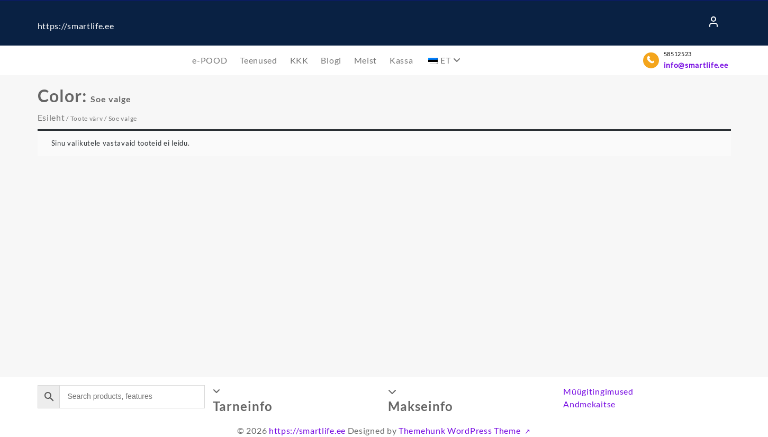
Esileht (51, 117)
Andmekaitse (589, 404)
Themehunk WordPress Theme (460, 430)
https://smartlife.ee (76, 26)
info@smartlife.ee (696, 64)
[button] (296, 400)
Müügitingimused (598, 391)
